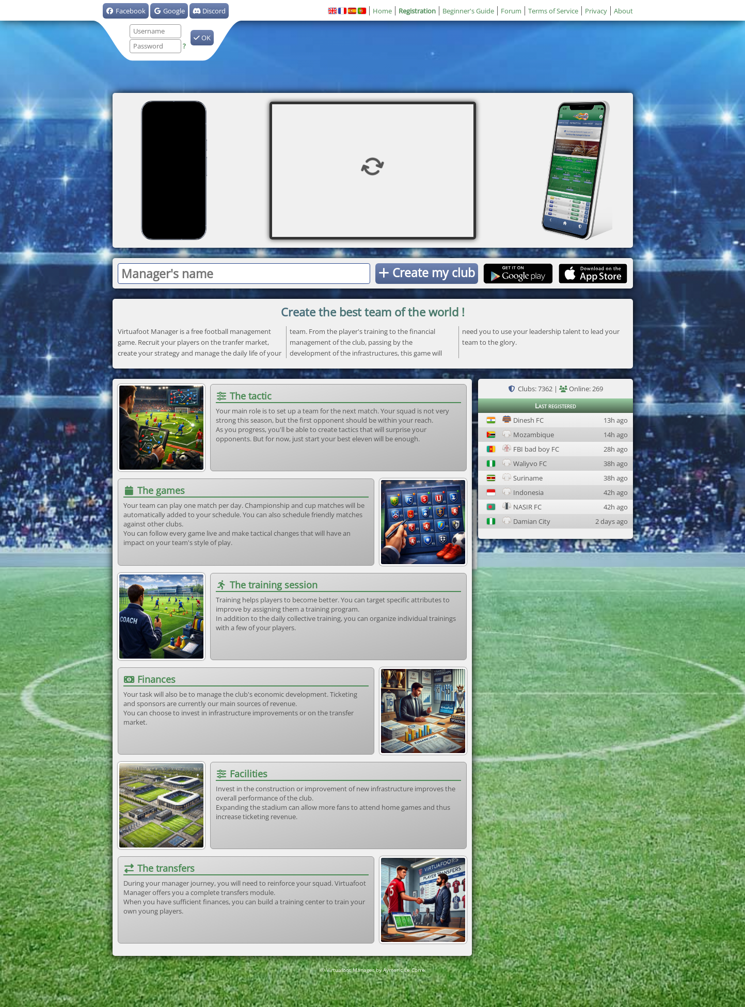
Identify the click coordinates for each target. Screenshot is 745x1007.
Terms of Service (553, 10)
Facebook (126, 10)
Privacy (596, 10)
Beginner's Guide (468, 10)
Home (382, 10)
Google (169, 10)
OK (202, 37)
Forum (511, 10)
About (623, 10)
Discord (209, 10)
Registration (417, 10)
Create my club (426, 272)
